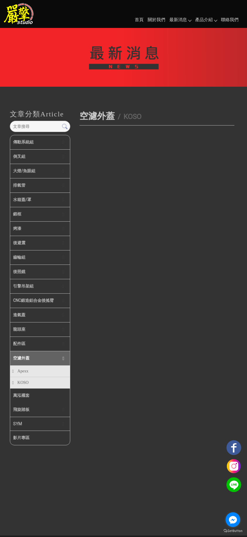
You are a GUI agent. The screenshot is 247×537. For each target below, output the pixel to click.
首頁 (139, 19)
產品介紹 (206, 19)
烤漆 (17, 228)
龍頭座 (19, 329)
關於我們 (156, 19)
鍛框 (17, 214)
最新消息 (180, 19)
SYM (17, 423)
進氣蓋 (19, 314)
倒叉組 (19, 156)
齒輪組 (19, 257)
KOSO (22, 382)
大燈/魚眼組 (24, 170)
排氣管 (19, 185)
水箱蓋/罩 (22, 199)
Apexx (22, 371)
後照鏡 (19, 271)
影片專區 (21, 437)
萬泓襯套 (21, 395)
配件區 (19, 343)
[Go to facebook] (233, 519)
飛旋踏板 (21, 409)
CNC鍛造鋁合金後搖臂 (33, 300)
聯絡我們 (230, 19)
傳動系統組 (23, 142)
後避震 (19, 242)
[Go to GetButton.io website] (233, 531)
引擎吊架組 (23, 286)
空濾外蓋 (21, 358)
